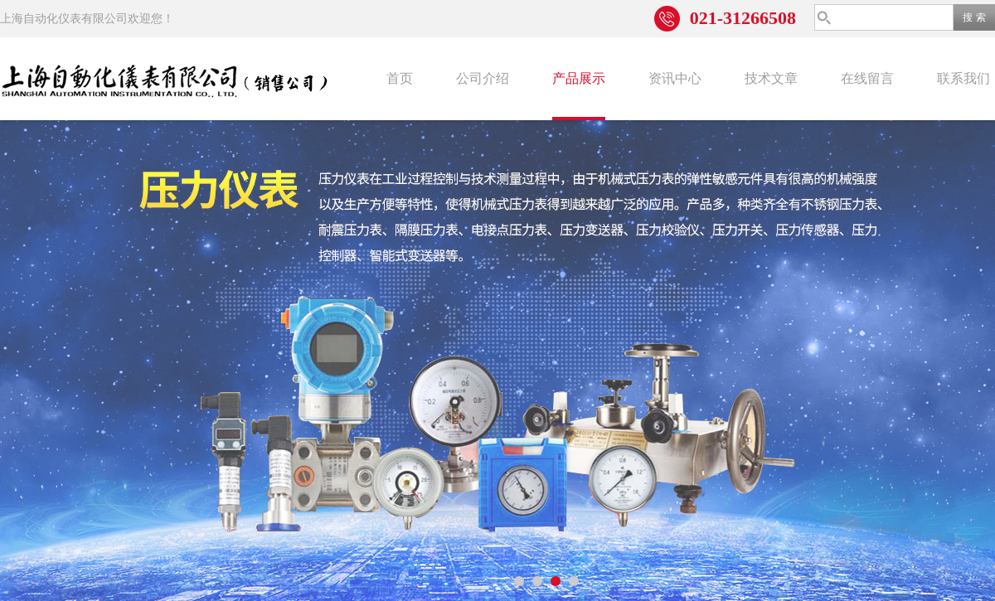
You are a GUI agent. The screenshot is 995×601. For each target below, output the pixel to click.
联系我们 (963, 78)
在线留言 (867, 78)
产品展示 (578, 78)
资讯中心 (674, 78)
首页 (399, 78)
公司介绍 (482, 78)
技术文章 (771, 78)
